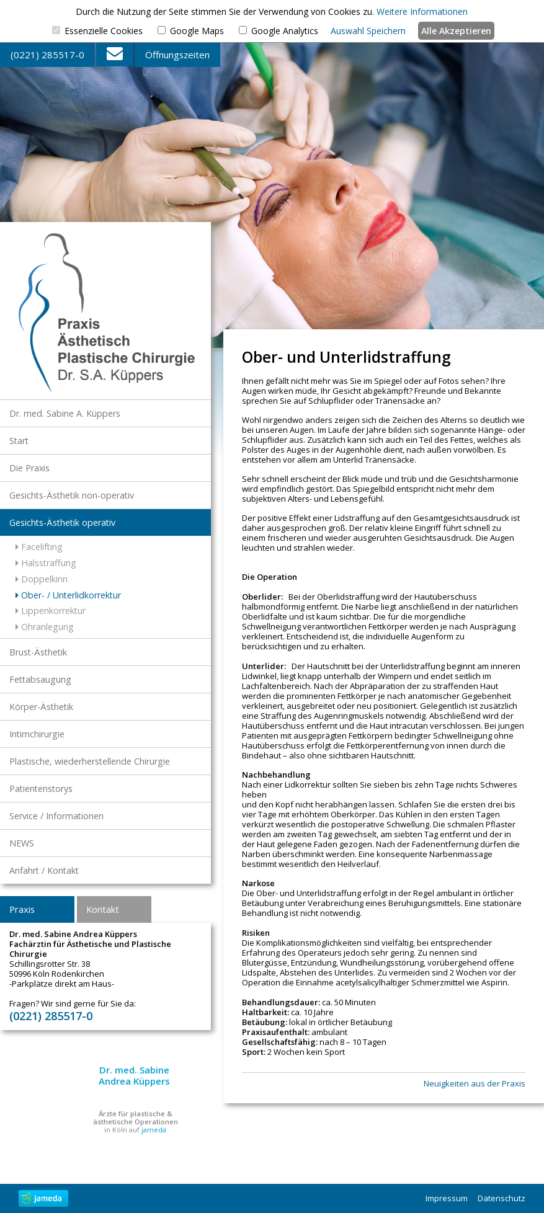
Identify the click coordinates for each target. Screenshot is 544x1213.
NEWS (21, 843)
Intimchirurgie (37, 734)
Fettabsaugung (40, 679)
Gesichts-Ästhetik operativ (62, 522)
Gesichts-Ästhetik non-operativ (71, 495)
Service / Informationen (56, 816)
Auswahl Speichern (368, 31)
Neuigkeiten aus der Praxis (474, 1084)
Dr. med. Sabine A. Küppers (64, 413)
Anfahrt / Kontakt (44, 870)
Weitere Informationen (422, 11)
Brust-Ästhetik (38, 652)
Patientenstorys (41, 788)
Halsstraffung (46, 563)
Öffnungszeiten (177, 54)
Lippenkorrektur (51, 610)
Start (19, 441)
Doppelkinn (42, 579)
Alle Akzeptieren (456, 31)
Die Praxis (29, 468)
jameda (153, 1129)
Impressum (447, 1198)
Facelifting (39, 547)
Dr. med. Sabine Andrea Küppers (134, 1075)
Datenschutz (501, 1198)
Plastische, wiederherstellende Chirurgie (89, 761)
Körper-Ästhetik (41, 707)
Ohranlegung (45, 627)
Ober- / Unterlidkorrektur (68, 595)
